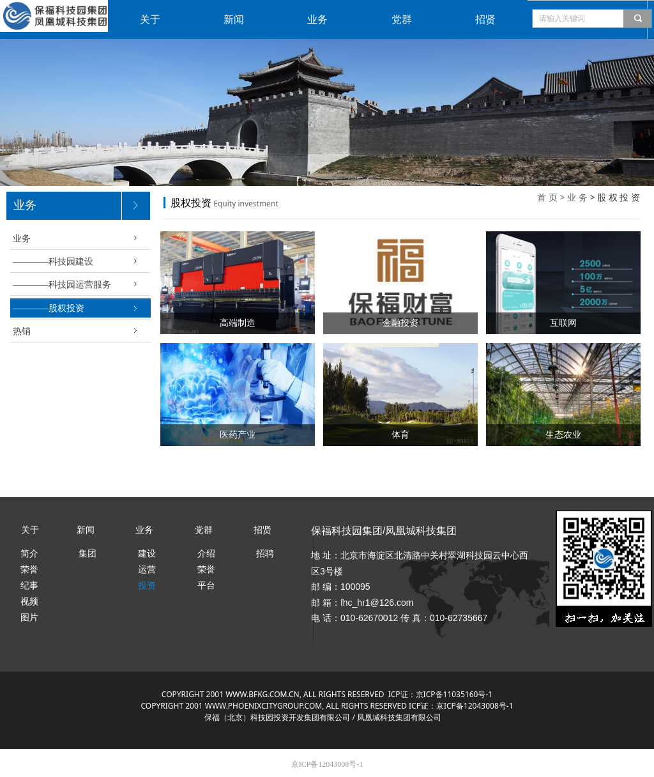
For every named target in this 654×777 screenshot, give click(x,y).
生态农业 (563, 435)
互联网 (563, 323)
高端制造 (237, 323)
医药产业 (237, 435)
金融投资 (400, 323)
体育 (400, 435)
